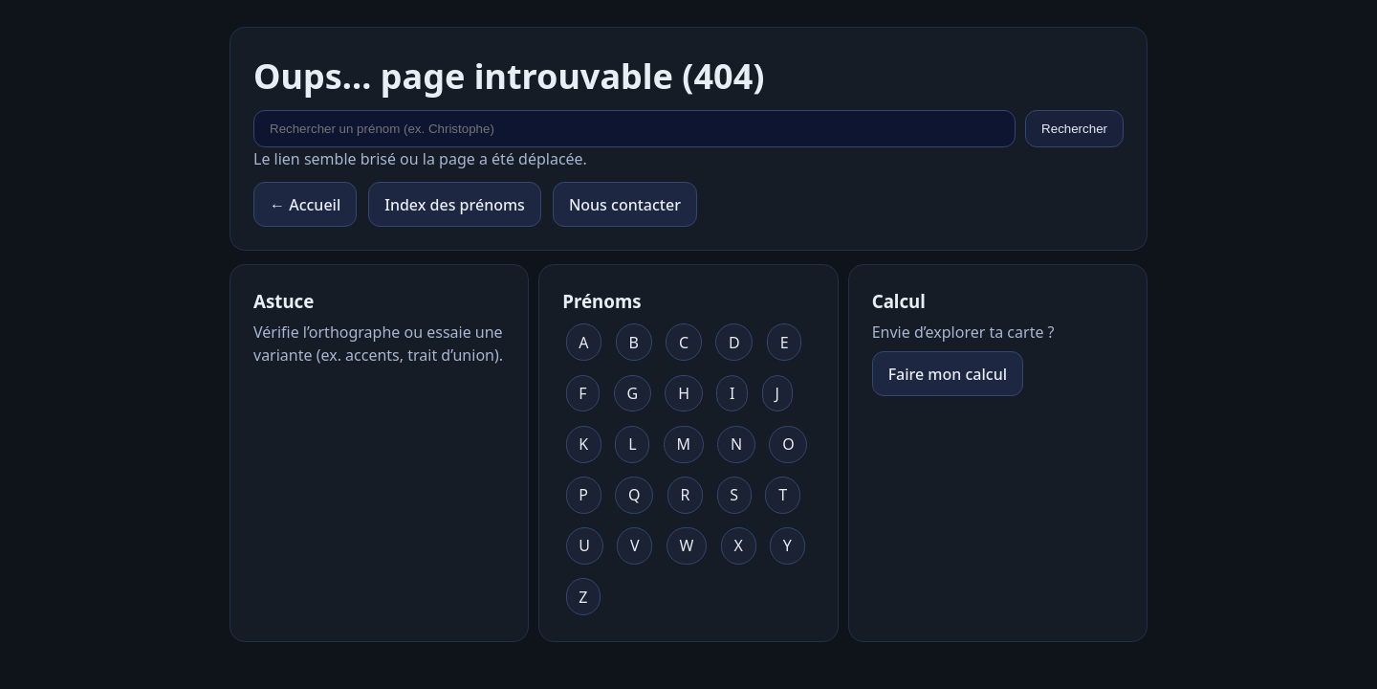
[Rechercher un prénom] (634, 128)
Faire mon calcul (947, 374)
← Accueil (305, 204)
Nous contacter (625, 204)
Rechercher (1074, 129)
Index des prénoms (454, 204)
